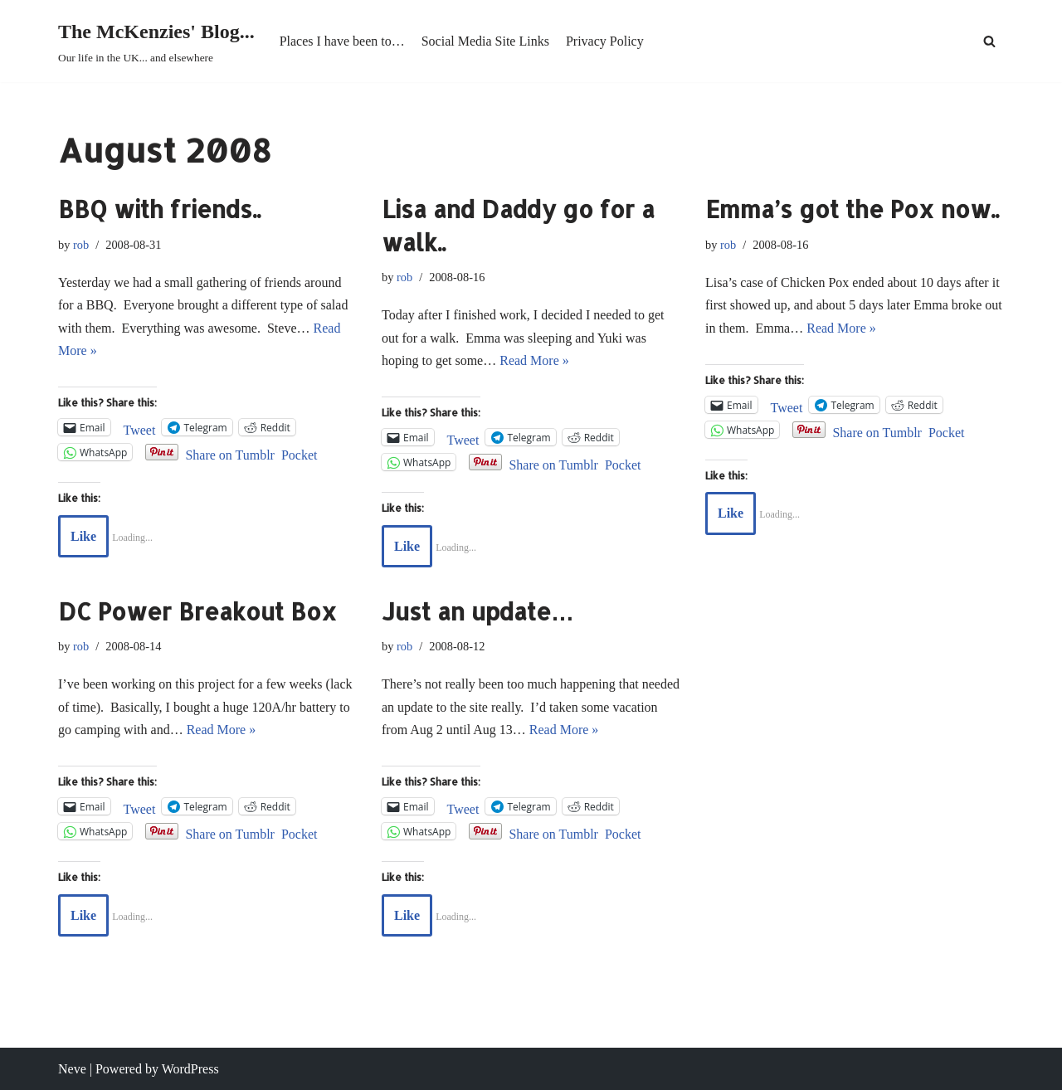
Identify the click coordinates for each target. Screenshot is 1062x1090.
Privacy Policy (605, 41)
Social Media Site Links (485, 41)
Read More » (534, 360)
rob (81, 244)
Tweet (140, 428)
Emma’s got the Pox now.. (852, 209)
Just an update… (478, 611)
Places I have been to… (342, 41)
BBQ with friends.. (159, 209)
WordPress (190, 1069)
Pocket (299, 455)
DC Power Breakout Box (197, 611)
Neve (72, 1069)
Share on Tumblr (230, 453)
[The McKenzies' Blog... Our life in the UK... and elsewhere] (156, 41)
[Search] (989, 41)
